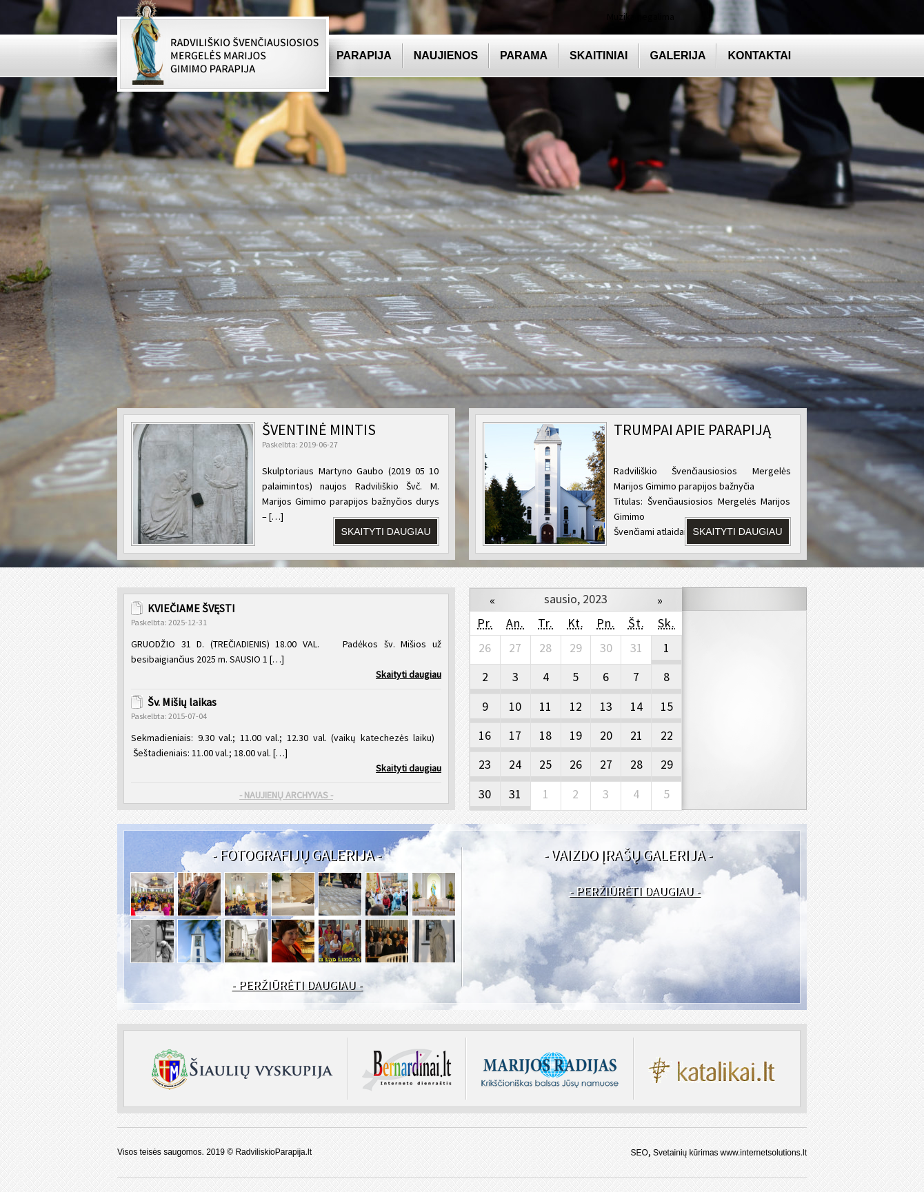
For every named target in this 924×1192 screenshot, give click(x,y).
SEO (639, 1153)
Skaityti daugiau (386, 531)
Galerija (678, 55)
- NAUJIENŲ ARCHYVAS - (286, 795)
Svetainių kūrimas (686, 1153)
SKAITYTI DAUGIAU (738, 531)
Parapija (364, 55)
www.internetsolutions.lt (764, 1153)
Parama (524, 55)
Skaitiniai (598, 55)
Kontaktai (759, 55)
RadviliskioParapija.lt (273, 1152)
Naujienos (446, 55)
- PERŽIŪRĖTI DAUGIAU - (296, 985)
